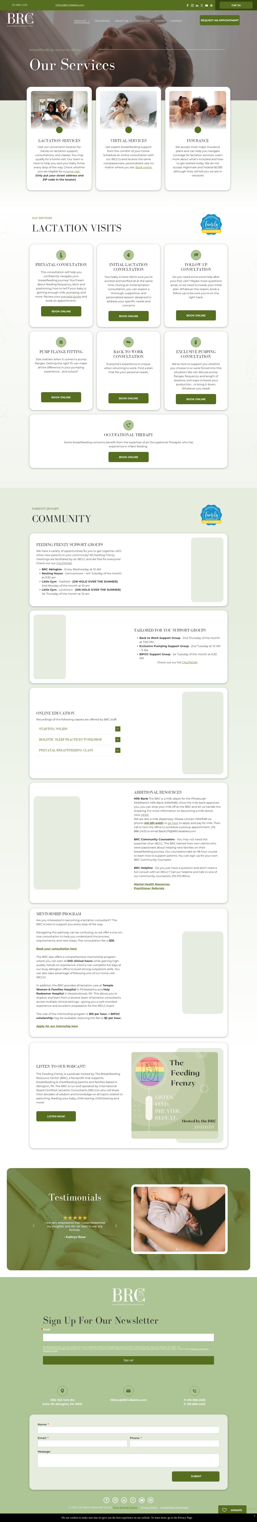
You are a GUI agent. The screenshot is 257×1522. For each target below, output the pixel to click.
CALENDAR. (64, 563)
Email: (42, 1438)
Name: (42, 1424)
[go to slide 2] (179, 1249)
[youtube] (207, 5)
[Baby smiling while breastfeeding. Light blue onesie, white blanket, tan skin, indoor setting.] (174, 733)
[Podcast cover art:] (174, 1095)
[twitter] (202, 5)
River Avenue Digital (125, 1507)
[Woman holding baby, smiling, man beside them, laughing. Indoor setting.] (174, 570)
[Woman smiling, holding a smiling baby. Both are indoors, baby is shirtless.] (82, 843)
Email (46, 1329)
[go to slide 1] (176, 1249)
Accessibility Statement (174, 1507)
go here (173, 823)
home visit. (72, 171)
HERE (145, 815)
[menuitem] (81, 21)
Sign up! (129, 1360)
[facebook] (188, 5)
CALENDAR (189, 662)
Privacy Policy (149, 1507)
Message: (44, 1451)
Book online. (143, 167)
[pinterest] (211, 5)
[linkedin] (197, 5)
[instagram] (192, 5)
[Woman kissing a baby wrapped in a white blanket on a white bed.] (82, 647)
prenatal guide (71, 296)
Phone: (135, 1438)
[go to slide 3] (182, 1249)
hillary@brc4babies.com (70, 4)
